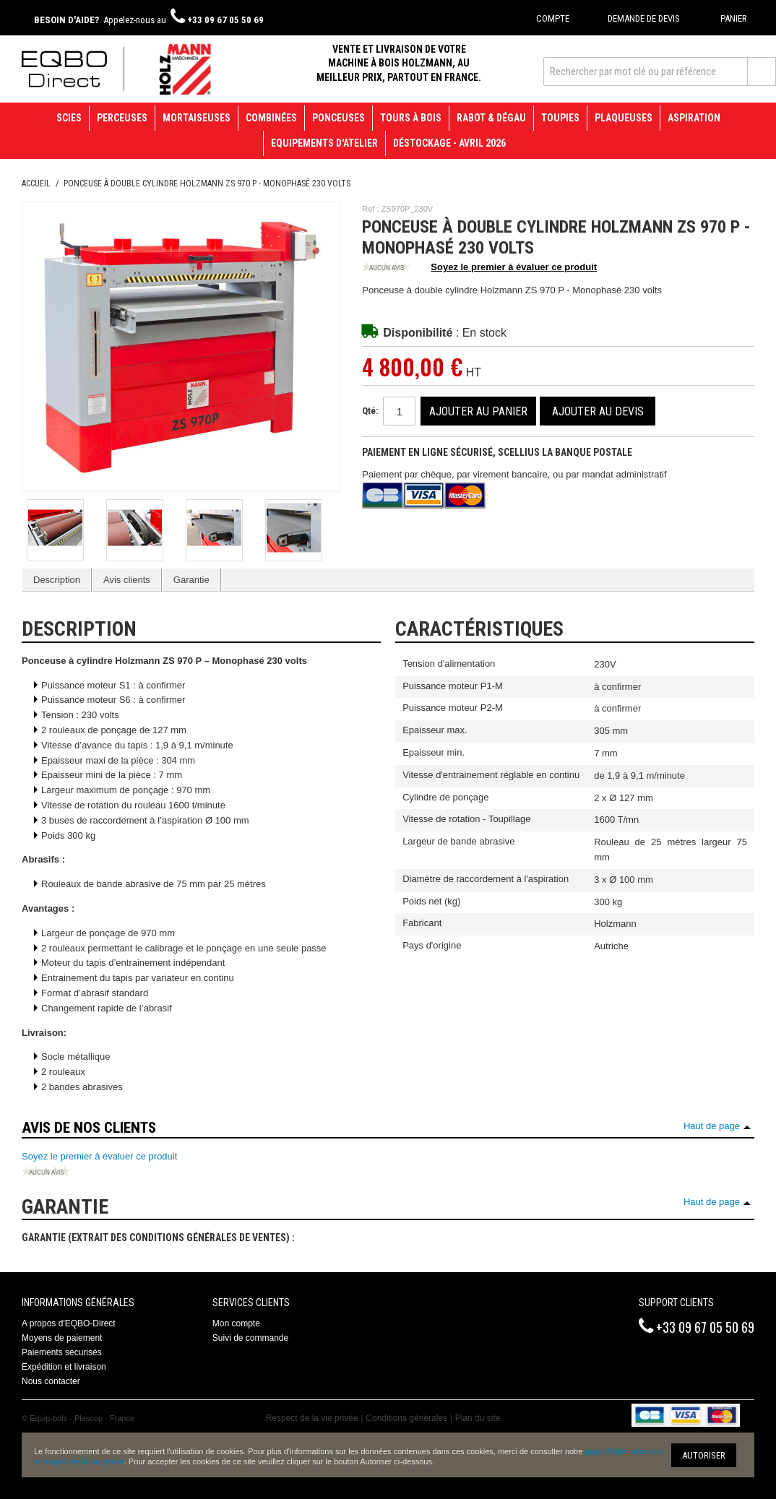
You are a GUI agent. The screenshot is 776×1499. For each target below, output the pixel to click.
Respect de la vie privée (312, 1418)
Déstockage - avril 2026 (449, 143)
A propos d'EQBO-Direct (69, 1323)
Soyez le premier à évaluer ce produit (479, 268)
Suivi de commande (250, 1338)
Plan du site (478, 1418)
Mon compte (236, 1323)
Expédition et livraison (64, 1367)
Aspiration (694, 118)
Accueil (36, 183)
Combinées (271, 118)
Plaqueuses (623, 118)
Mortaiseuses (196, 118)
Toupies (560, 118)
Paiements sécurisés (62, 1352)
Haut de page (712, 1125)
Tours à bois (410, 118)
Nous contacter (51, 1381)
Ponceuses (338, 118)
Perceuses (122, 118)
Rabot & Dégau (491, 118)
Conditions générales (406, 1418)
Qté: (370, 410)
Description (56, 579)
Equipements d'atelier (324, 143)
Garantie (191, 579)
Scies (69, 118)
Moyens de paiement (62, 1338)
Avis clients (126, 579)
